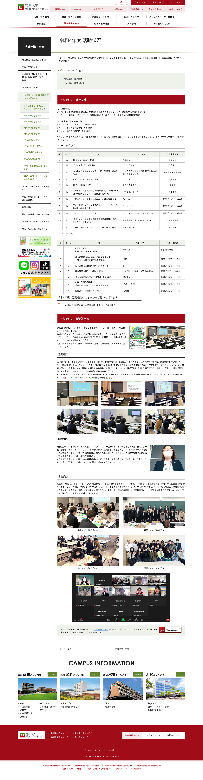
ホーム (62, 57)
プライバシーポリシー (93, 750)
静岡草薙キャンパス (59, 733)
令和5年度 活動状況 (32, 121)
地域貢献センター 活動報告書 (35, 221)
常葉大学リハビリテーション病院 (127, 769)
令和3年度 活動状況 (32, 133)
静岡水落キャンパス (59, 737)
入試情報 (131, 23)
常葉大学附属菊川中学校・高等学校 (117, 766)
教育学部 (24, 703)
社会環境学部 (26, 713)
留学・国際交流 (101, 23)
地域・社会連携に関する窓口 (34, 228)
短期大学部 (44, 703)
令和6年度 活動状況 (32, 115)
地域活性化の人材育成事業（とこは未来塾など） (105, 57)
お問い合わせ (158, 2)
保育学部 (24, 716)
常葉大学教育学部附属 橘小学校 (147, 766)
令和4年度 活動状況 (32, 127)
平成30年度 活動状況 (33, 152)
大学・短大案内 (41, 16)
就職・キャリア (131, 16)
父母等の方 (98, 9)
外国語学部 (25, 706)
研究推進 (41, 23)
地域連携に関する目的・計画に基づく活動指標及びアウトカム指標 (35, 77)
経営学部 (24, 709)
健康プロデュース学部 (158, 706)
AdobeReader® (101, 629)
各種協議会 (27, 207)
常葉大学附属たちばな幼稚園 (98, 769)
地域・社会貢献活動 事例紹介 (36, 167)
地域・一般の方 (176, 9)
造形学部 (66, 703)
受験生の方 (60, 9)
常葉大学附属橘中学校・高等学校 (86, 766)
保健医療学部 (154, 709)
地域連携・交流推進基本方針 (34, 59)
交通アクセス (140, 2)
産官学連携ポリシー (31, 66)
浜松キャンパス (81, 737)
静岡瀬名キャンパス (83, 733)
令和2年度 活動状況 (32, 139)
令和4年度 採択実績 (72, 79)
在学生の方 (79, 9)
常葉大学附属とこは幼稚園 (72, 769)
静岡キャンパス (153, 735)
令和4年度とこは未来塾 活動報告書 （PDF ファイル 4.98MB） (90, 304)
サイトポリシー (113, 750)
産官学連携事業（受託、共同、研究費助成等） (35, 198)
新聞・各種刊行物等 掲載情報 (35, 214)
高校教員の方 (137, 9)
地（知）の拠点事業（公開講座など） (35, 188)
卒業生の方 (118, 9)
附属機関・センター (101, 16)
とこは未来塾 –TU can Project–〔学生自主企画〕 (152, 57)
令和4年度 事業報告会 (73, 82)
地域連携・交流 (71, 23)
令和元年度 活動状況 (33, 145)
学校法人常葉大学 (161, 23)
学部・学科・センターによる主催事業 (36, 178)
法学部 (108, 703)
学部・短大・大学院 (71, 16)
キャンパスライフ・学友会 (161, 16)
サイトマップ (176, 2)
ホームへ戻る (65, 649)
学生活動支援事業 (32, 158)
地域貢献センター (30, 87)
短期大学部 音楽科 (71, 706)
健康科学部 (110, 706)
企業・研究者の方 (156, 9)
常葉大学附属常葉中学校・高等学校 (55, 766)
